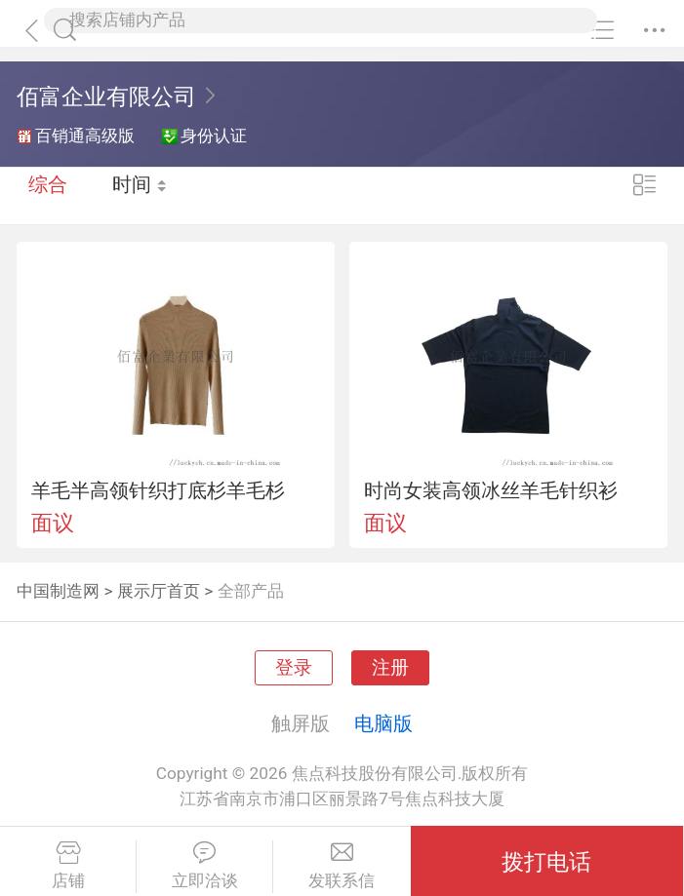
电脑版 (383, 723)
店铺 (68, 865)
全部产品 (251, 591)
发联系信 (341, 865)
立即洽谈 (204, 865)
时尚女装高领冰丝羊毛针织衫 (491, 490)
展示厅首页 (158, 591)
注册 (390, 668)
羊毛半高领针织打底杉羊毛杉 (158, 490)
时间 (141, 195)
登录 (293, 668)
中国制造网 (58, 591)
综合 (47, 195)
